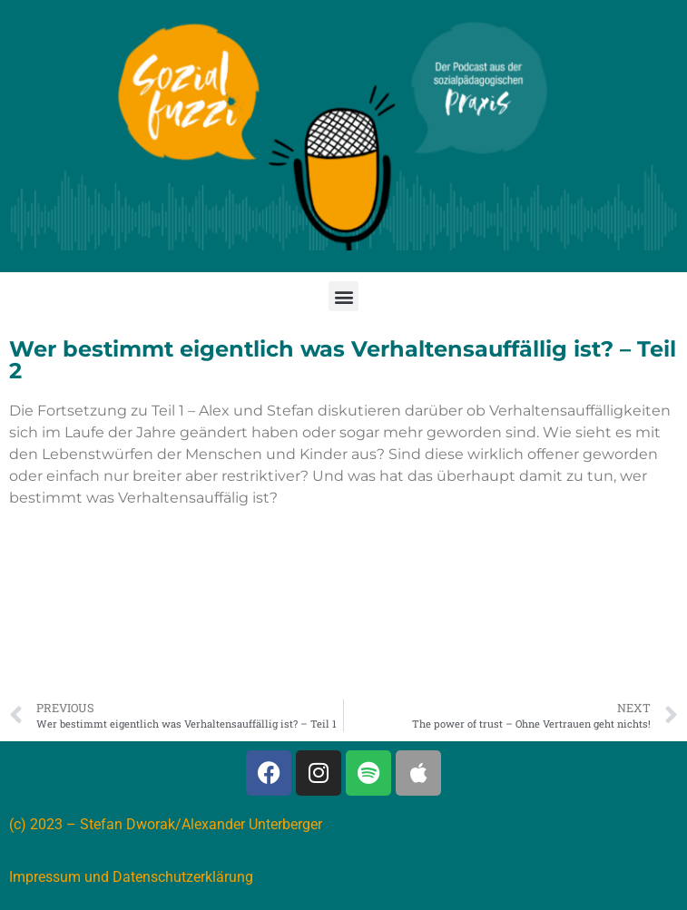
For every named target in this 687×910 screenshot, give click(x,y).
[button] (343, 296)
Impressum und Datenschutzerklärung (131, 877)
